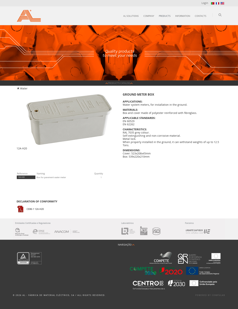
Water (24, 88)
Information (182, 15)
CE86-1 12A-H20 (35, 208)
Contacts (200, 15)
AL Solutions (131, 15)
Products (165, 15)
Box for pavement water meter (51, 177)
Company (148, 15)
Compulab (218, 295)
